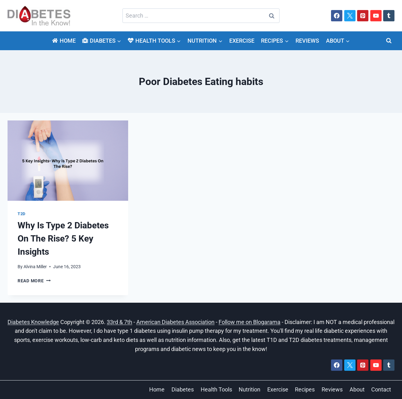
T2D (21, 213)
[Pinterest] (362, 15)
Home (63, 40)
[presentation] (68, 160)
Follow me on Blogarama (249, 322)
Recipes (305, 389)
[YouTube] (376, 15)
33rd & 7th (119, 322)
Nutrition (249, 389)
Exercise (241, 40)
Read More (34, 281)
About (357, 389)
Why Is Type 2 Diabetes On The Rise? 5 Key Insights (63, 238)
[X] (350, 15)
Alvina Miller (35, 266)
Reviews (307, 40)
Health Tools (216, 389)
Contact (381, 389)
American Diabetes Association (175, 322)
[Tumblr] (388, 15)
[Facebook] (336, 15)
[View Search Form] (388, 40)
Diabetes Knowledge (33, 322)
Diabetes (182, 389)
